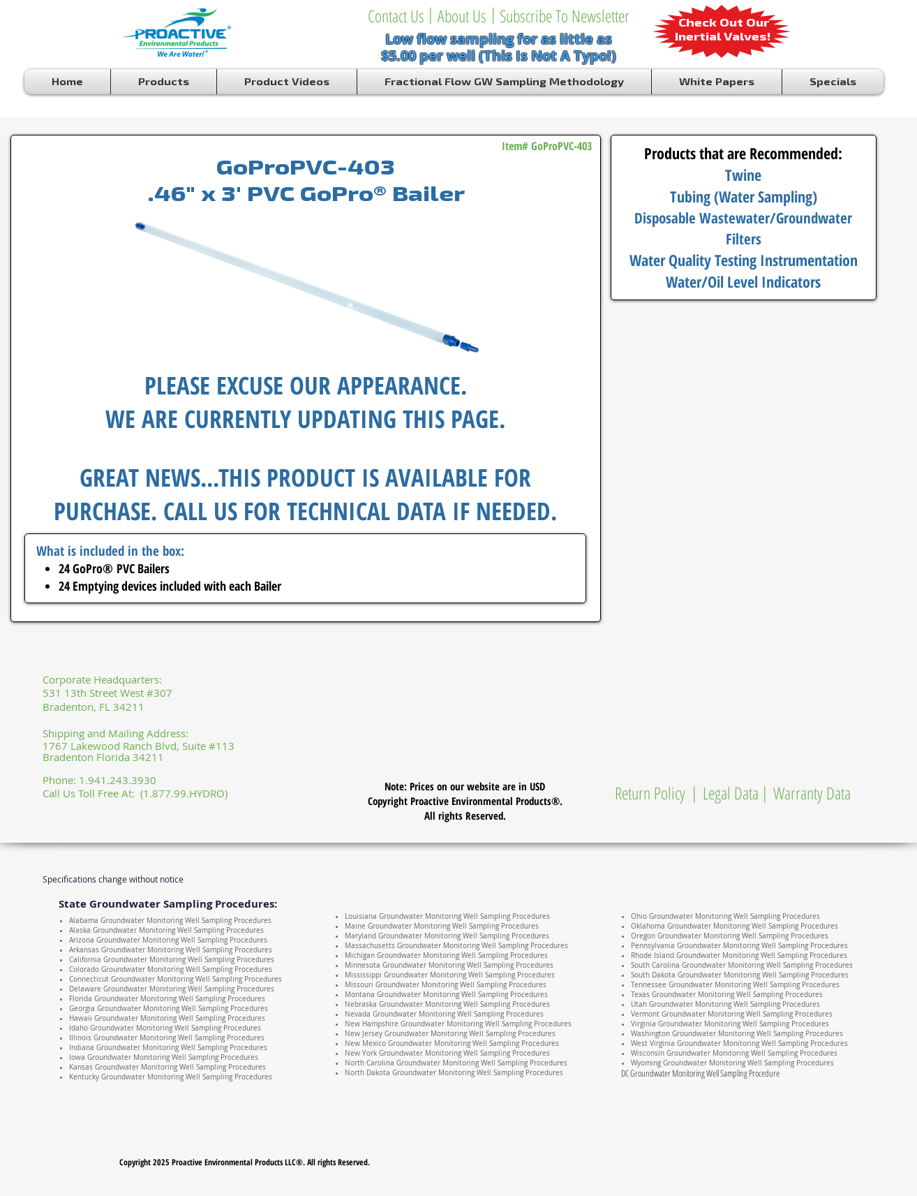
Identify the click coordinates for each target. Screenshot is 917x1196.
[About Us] (461, 16)
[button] (493, 14)
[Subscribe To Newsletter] (564, 16)
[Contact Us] (396, 16)
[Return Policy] (650, 793)
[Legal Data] (730, 793)
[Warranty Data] (811, 793)
